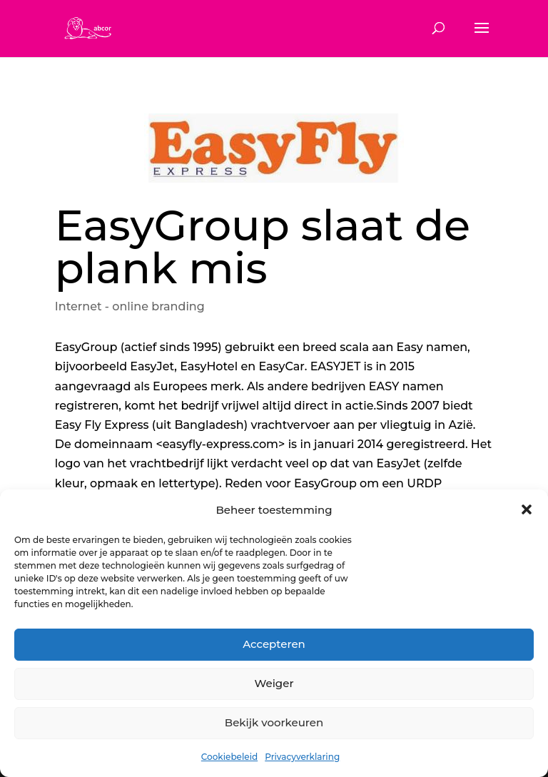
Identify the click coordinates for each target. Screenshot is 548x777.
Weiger (273, 683)
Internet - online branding (130, 306)
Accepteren (274, 644)
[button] (526, 509)
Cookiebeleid (229, 756)
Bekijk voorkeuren (274, 722)
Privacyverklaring (302, 756)
